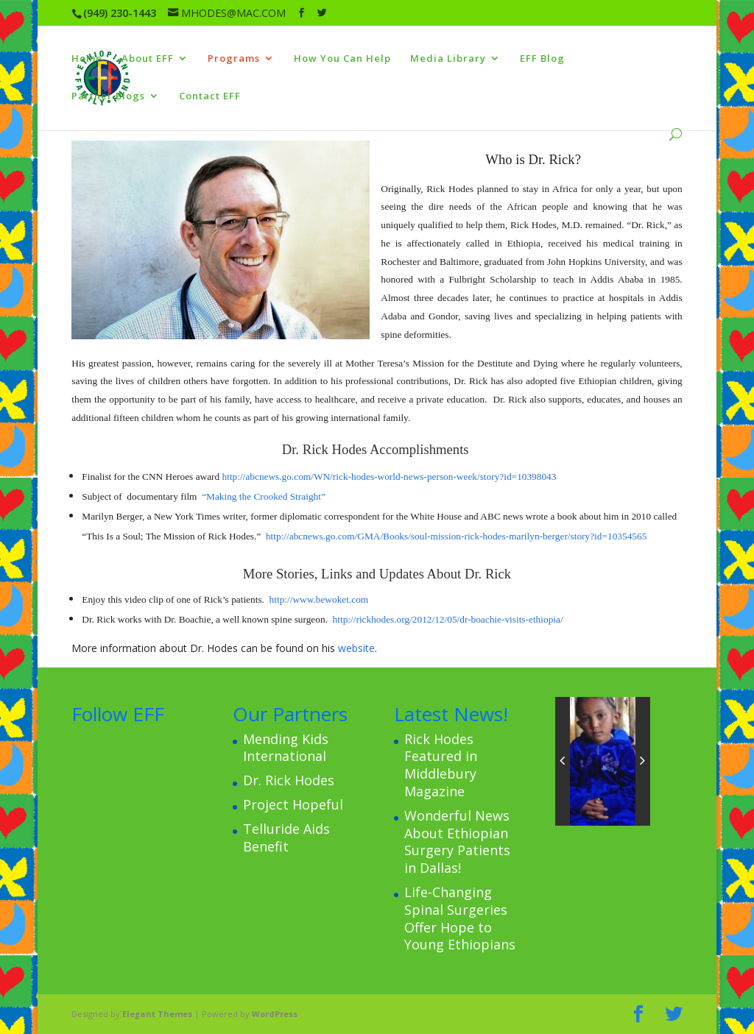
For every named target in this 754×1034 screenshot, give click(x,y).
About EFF (147, 59)
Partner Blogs (108, 96)
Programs (234, 59)
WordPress (274, 1013)
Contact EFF (210, 96)
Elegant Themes (157, 1013)
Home (86, 59)
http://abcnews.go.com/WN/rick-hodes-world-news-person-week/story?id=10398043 (389, 476)
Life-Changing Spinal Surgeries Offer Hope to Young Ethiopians (459, 918)
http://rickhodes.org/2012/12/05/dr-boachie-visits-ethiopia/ (448, 619)
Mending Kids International (285, 747)
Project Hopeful (293, 804)
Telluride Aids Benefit (286, 837)
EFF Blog (542, 59)
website (356, 648)
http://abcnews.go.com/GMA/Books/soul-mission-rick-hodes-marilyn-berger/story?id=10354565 (456, 536)
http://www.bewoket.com (319, 599)
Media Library (448, 59)
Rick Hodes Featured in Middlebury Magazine (440, 765)
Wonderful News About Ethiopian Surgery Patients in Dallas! (457, 842)
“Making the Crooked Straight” (263, 496)
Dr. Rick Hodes (288, 780)
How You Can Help (342, 59)
